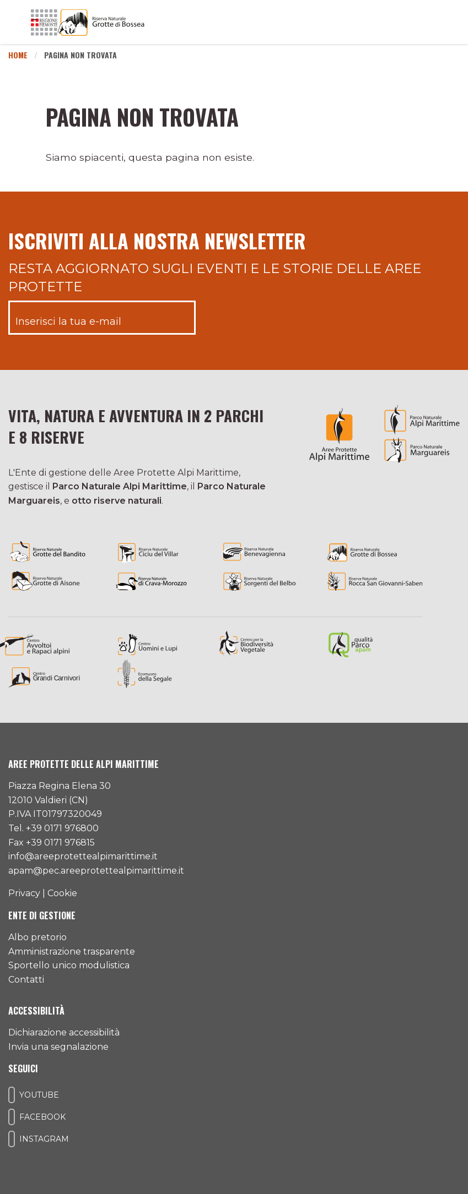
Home (18, 55)
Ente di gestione (42, 915)
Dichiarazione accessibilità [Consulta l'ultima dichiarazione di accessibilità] (64, 1032)
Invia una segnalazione (58, 1047)
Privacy (24, 893)
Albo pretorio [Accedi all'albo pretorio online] (37, 937)
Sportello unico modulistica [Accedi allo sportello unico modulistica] (69, 965)
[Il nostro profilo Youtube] (11, 1095)
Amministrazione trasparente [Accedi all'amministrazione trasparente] (71, 951)
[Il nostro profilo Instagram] (11, 1139)
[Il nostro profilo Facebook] (11, 1117)
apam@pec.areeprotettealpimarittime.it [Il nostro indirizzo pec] (96, 870)
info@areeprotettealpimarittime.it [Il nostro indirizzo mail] (83, 856)
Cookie (62, 893)
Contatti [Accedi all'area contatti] (26, 979)
